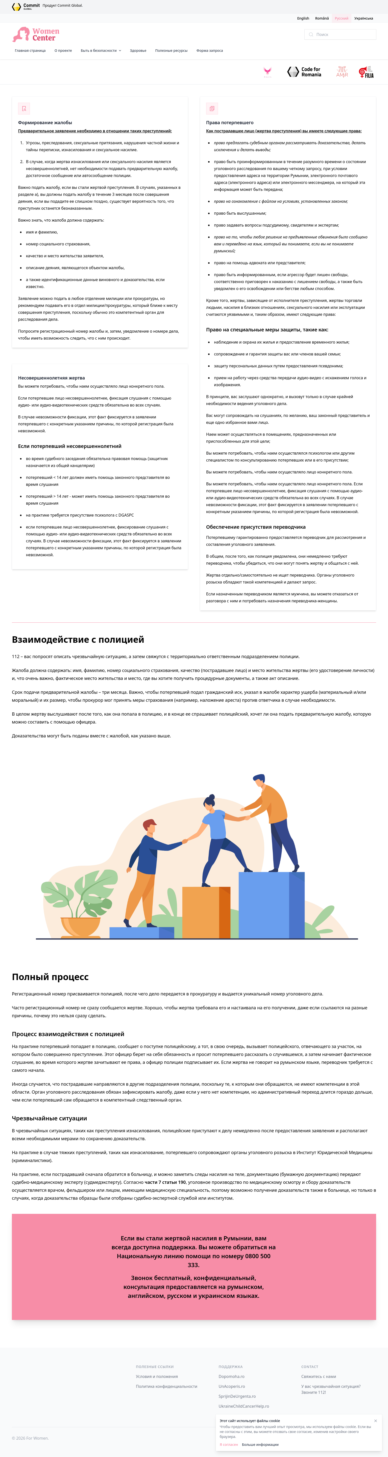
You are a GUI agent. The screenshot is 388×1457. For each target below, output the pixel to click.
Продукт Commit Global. (63, 5)
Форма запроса (209, 50)
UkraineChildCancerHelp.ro (244, 1406)
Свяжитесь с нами (318, 1376)
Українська (363, 18)
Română (322, 18)
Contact (309, 1366)
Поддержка (231, 1366)
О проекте (63, 50)
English (303, 18)
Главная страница (30, 50)
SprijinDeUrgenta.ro (237, 1396)
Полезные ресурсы (171, 50)
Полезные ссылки (155, 1366)
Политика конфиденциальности (166, 1386)
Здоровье (138, 50)
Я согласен (229, 1444)
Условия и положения (157, 1376)
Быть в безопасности (99, 50)
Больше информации (260, 1444)
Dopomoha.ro (232, 1376)
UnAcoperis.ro (232, 1386)
